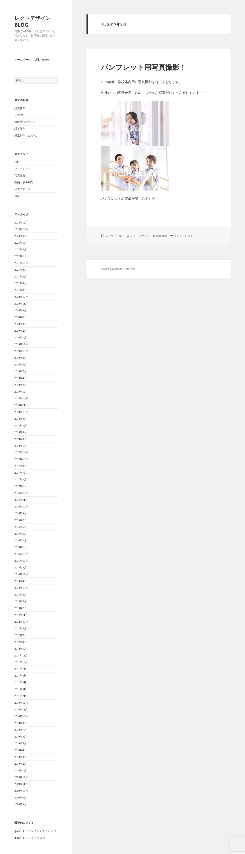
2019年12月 (21, 344)
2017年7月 (20, 472)
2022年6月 (20, 249)
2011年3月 (20, 689)
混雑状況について (25, 121)
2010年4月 (20, 750)
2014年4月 (20, 581)
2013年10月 (21, 587)
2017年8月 (20, 466)
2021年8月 (20, 269)
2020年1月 (20, 337)
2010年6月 (20, 736)
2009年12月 (21, 777)
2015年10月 (21, 560)
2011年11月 (21, 655)
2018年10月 (21, 412)
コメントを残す (183, 235)
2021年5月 (20, 276)
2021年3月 (20, 290)
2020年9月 (20, 310)
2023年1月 (20, 242)
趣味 (17, 196)
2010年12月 (21, 702)
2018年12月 (21, 398)
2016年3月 (20, 533)
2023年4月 (20, 235)
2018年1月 (20, 445)
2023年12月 (21, 229)
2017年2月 (20, 479)
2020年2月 (20, 330)
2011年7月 (20, 668)
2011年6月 (20, 675)
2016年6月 (20, 526)
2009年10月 (21, 790)
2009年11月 (21, 784)
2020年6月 (20, 317)
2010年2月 (20, 763)
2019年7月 (20, 371)
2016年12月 (21, 493)
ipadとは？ (20, 831)
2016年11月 (21, 499)
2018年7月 (20, 425)
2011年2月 (20, 696)
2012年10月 (21, 621)
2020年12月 (21, 296)
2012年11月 (21, 615)
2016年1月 (20, 547)
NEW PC (19, 115)
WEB (17, 162)
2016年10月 (21, 506)
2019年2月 (20, 384)
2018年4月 (20, 432)
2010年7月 (20, 729)
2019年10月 (21, 351)
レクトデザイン (40, 831)
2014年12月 (21, 574)
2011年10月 (21, 662)
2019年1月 (20, 391)
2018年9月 (20, 418)
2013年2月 (20, 608)
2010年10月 (21, 716)
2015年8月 (20, 567)
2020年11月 (21, 303)
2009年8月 (20, 804)
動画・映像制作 (23, 182)
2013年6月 (20, 601)
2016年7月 (20, 520)
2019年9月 (20, 357)
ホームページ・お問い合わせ (32, 59)
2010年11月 (21, 709)
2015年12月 (21, 554)
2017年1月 (20, 486)
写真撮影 (19, 175)
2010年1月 (20, 770)
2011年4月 (20, 682)
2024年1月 (20, 222)
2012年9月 (20, 628)
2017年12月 (21, 452)
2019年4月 (20, 378)
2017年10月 (21, 459)
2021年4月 (20, 283)
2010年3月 (20, 757)
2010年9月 (20, 723)
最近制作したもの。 (26, 135)
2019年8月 (20, 364)
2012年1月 (20, 648)
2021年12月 (21, 263)
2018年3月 (20, 439)
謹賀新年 (19, 108)
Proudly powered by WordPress (118, 268)
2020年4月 (20, 324)
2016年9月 (20, 513)
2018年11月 (21, 405)
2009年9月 (20, 797)
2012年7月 (20, 635)
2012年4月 (20, 642)
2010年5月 (20, 743)
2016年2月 (20, 540)
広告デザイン (22, 189)
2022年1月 (20, 256)
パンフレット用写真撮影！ (143, 67)
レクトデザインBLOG (32, 21)
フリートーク (22, 168)
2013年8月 (20, 594)
